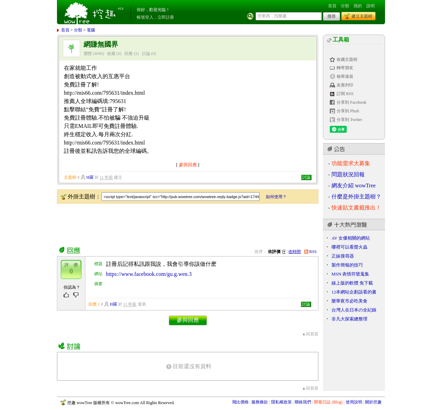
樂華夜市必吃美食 (349, 301)
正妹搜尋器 (343, 256)
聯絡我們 (303, 402)
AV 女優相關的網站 (351, 238)
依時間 (294, 251)
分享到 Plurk (348, 111)
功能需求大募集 (351, 163)
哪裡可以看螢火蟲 (349, 247)
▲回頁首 (310, 334)
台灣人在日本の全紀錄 (354, 310)
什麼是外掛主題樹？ (356, 196)
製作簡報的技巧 (347, 265)
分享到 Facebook (351, 102)
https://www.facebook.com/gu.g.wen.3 (149, 274)
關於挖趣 (373, 402)
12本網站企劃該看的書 (354, 292)
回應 (128, 53)
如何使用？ (276, 196)
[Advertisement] (182, 223)
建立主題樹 (362, 16)
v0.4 (120, 8)
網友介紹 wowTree (354, 185)
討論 (146, 53)
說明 (370, 5)
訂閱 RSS (345, 93)
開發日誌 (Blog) (328, 402)
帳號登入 (145, 17)
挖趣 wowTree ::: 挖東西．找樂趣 (91, 12)
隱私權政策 (281, 402)
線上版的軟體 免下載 (352, 283)
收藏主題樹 (347, 59)
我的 (358, 5)
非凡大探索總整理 (349, 319)
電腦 (91, 30)
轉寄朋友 (345, 67)
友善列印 (345, 85)
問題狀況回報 (348, 174)
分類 (345, 5)
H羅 (90, 177)
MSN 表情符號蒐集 (350, 274)
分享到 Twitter (349, 119)
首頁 (332, 5)
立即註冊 (165, 17)
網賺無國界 (101, 44)
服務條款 (259, 402)
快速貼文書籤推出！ (356, 208)
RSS (313, 251)
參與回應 (188, 164)
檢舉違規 (345, 76)
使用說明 (354, 402)
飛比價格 (240, 402)
